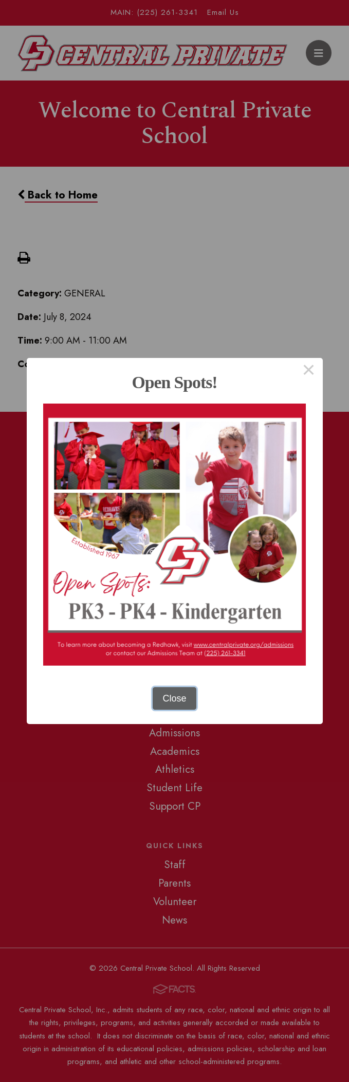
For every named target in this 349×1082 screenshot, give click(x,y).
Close (174, 698)
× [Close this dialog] (309, 372)
